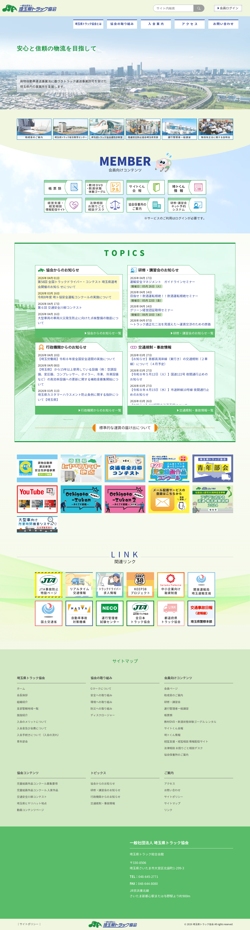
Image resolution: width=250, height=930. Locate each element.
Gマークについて (101, 688)
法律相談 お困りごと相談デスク (183, 748)
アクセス (169, 783)
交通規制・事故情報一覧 (194, 410)
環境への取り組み (101, 702)
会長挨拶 (22, 695)
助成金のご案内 (173, 695)
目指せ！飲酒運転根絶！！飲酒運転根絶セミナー (164, 296)
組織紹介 (22, 702)
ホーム (21, 688)
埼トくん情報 (172, 735)
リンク (168, 810)
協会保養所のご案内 (176, 755)
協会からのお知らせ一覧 (102, 333)
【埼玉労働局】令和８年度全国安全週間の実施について (76, 359)
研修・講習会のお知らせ (105, 790)
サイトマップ (172, 803)
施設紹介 (22, 715)
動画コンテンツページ (30, 810)
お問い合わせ (172, 790)
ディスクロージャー (103, 715)
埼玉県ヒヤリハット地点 (32, 803)
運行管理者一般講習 (176, 708)
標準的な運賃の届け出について (125, 427)
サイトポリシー (173, 797)
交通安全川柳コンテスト (32, 797)
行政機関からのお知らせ (105, 797)
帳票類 (168, 715)
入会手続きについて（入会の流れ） (38, 735)
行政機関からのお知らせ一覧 (99, 410)
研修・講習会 (172, 702)
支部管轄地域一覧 (28, 708)
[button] (88, 24)
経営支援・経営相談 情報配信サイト (186, 741)
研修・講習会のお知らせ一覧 (191, 333)
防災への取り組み (101, 708)
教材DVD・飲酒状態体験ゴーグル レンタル (190, 722)
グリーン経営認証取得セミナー (151, 310)
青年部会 (22, 741)
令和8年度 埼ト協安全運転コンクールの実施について (75, 297)
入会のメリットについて (32, 722)
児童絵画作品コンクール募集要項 (37, 783)
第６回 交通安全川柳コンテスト (60, 307)
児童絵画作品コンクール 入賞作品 (37, 790)
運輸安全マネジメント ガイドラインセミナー (162, 282)
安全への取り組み (101, 695)
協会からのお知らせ (103, 783)
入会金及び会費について (32, 728)
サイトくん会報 (173, 728)
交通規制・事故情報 (103, 803)
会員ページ (171, 688)
